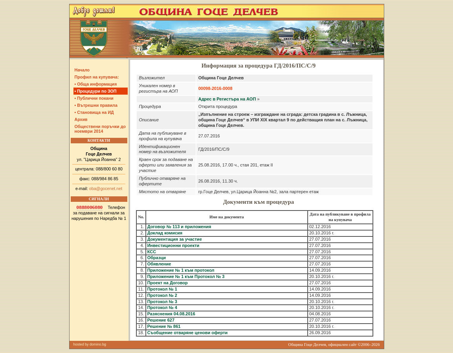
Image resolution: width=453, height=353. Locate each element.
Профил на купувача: (97, 77)
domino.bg (98, 344)
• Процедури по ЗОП (96, 91)
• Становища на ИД (94, 112)
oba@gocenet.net (105, 188)
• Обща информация (96, 84)
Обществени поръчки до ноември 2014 (100, 129)
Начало (82, 70)
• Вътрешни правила (96, 105)
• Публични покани (94, 98)
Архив (81, 119)
